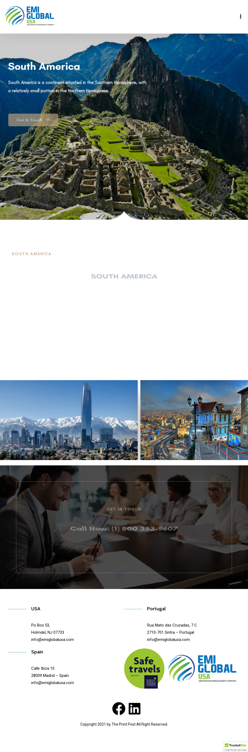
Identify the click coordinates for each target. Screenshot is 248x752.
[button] (235, 747)
